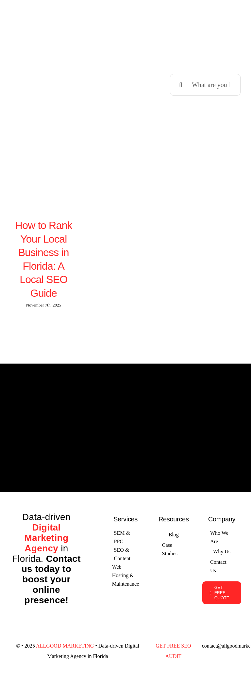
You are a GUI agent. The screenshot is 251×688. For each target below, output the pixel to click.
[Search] (181, 84)
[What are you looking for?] (205, 84)
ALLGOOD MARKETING (65, 645)
